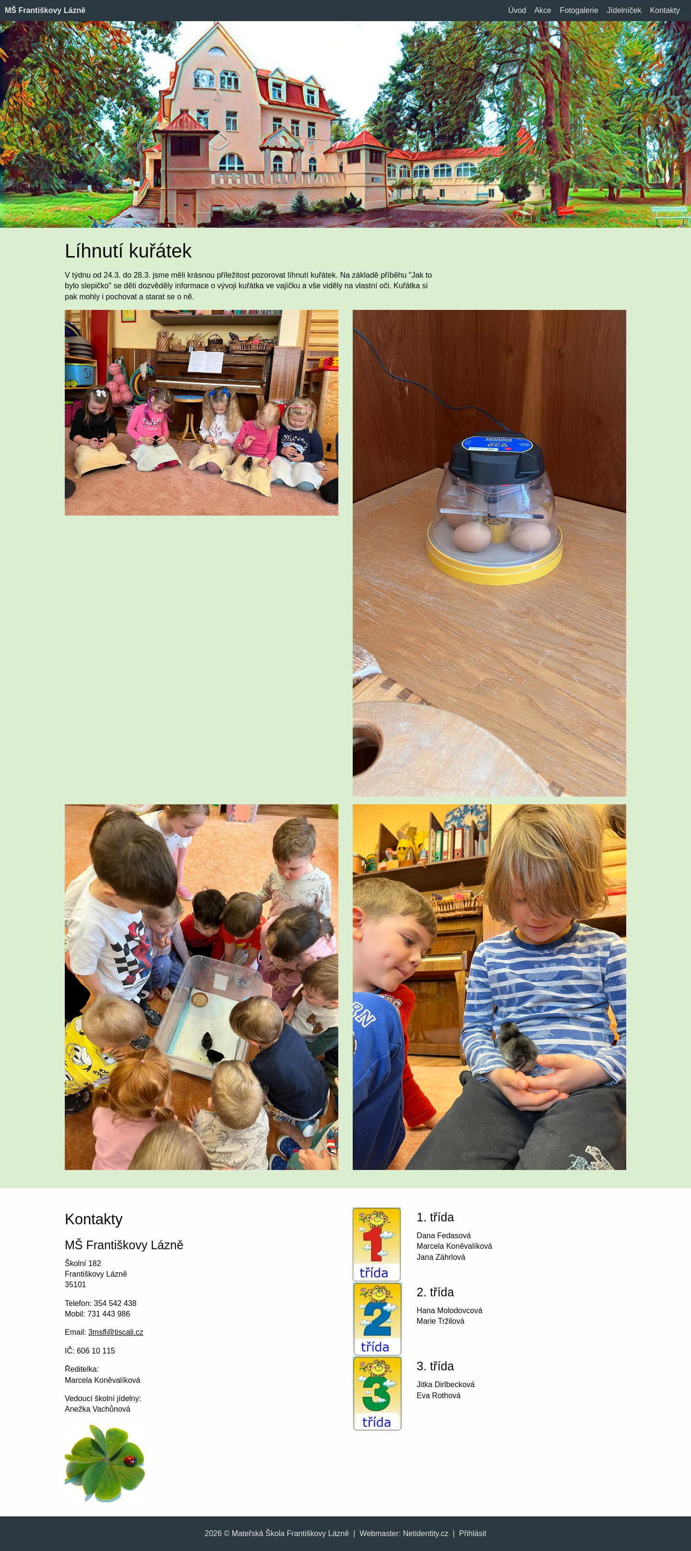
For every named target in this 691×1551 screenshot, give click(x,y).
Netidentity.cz (426, 1533)
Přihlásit (473, 1533)
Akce (542, 10)
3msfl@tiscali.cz (115, 1332)
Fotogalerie (579, 10)
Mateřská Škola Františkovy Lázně (290, 1533)
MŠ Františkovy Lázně (45, 10)
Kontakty (664, 10)
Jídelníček (624, 10)
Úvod (517, 10)
